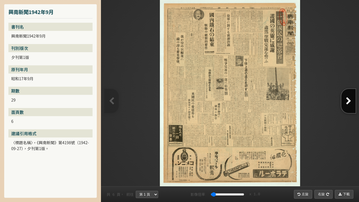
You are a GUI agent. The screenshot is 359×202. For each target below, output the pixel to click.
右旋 (323, 194)
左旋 (303, 194)
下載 (344, 194)
